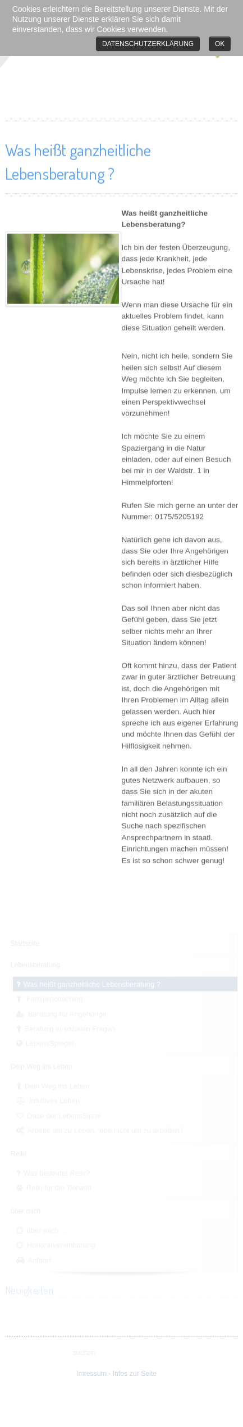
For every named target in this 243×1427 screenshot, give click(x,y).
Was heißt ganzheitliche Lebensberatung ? (92, 983)
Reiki (18, 1153)
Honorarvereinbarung (61, 1244)
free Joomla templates (121, 1417)
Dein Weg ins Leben (41, 1066)
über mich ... (47, 1229)
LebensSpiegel (50, 1043)
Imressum (90, 1374)
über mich (26, 1210)
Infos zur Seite (133, 1374)
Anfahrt (40, 1259)
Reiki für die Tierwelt (58, 1187)
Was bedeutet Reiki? (57, 1172)
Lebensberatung (35, 964)
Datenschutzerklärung (148, 44)
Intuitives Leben (54, 1100)
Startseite (25, 942)
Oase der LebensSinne (64, 1115)
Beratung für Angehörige (67, 1013)
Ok (219, 44)
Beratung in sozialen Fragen (70, 1027)
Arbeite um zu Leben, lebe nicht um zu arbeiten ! (105, 1129)
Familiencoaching (54, 998)
